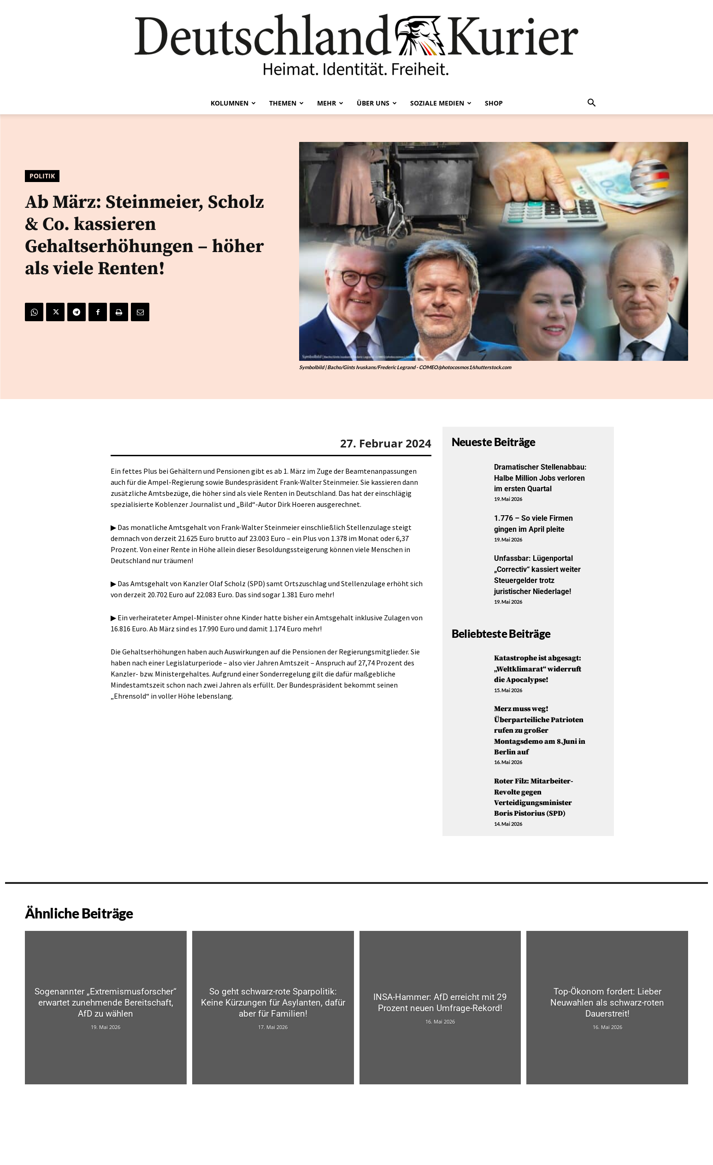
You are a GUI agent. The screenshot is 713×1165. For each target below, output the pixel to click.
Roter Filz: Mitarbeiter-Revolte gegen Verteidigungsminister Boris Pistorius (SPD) (538, 827)
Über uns (377, 103)
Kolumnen (233, 103)
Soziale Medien (440, 103)
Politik (42, 176)
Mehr (330, 103)
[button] (592, 104)
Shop (494, 103)
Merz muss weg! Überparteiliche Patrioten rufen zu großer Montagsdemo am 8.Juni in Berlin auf (537, 761)
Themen (286, 103)
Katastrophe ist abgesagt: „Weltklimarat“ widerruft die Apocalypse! (524, 689)
